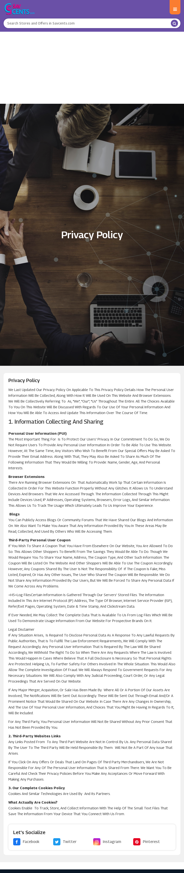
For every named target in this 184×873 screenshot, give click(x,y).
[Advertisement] (92, 67)
